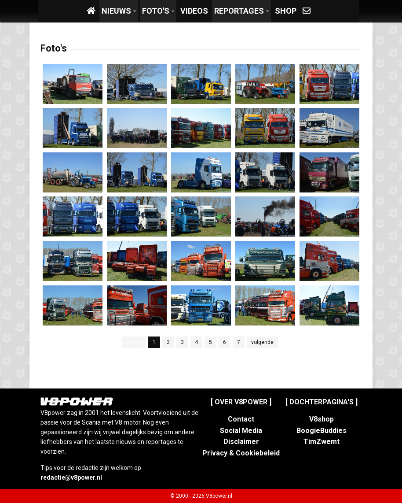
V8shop (321, 419)
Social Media (241, 430)
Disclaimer (241, 441)
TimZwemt (321, 441)
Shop (285, 10)
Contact (241, 419)
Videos (194, 10)
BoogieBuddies (321, 430)
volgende (262, 342)
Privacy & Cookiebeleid (241, 453)
